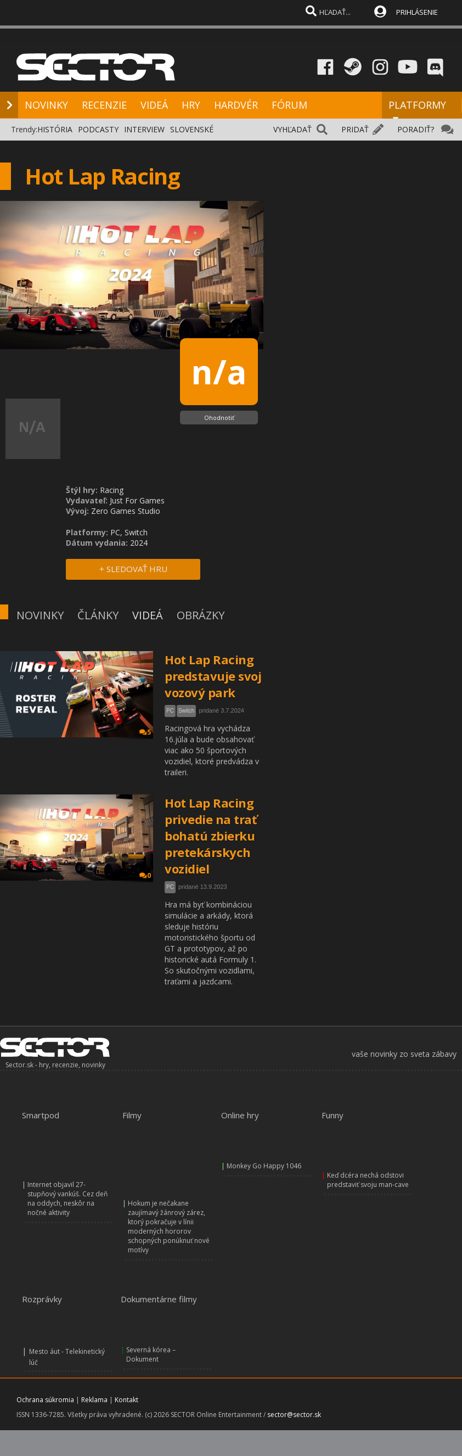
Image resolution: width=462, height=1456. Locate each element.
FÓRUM (289, 104)
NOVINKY (46, 104)
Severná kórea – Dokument (151, 1354)
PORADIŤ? (415, 129)
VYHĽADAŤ (292, 129)
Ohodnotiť (219, 417)
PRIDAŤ (355, 129)
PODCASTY (98, 129)
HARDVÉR (236, 104)
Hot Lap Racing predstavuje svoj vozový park (213, 676)
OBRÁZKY (200, 615)
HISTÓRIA (54, 129)
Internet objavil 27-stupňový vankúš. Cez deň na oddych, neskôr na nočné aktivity (67, 1198)
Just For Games (137, 500)
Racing (111, 490)
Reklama (94, 1399)
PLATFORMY (417, 109)
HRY (191, 104)
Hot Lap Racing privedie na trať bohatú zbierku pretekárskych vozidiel (211, 835)
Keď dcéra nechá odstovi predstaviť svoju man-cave (368, 1180)
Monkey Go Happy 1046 (264, 1166)
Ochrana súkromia (45, 1399)
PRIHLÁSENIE (417, 12)
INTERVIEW (144, 129)
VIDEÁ (154, 104)
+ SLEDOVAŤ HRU (133, 568)
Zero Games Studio (125, 511)
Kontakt (126, 1399)
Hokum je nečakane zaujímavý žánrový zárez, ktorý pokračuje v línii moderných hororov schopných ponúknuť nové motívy (169, 1227)
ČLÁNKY (98, 615)
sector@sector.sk (294, 1414)
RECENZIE (104, 104)
